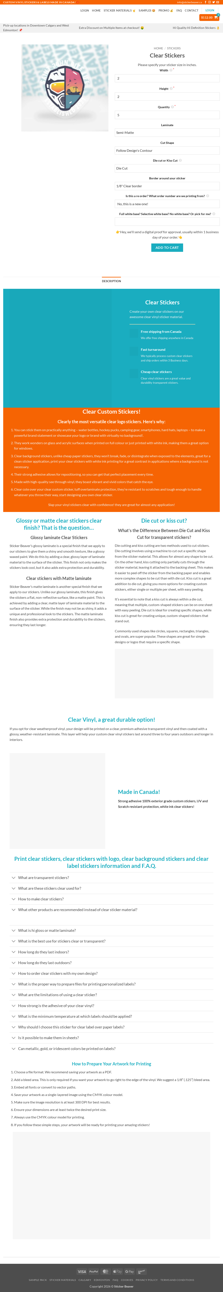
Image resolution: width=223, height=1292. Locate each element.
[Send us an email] (217, 2)
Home (96, 10)
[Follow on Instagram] (209, 2)
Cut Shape (167, 143)
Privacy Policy (147, 1280)
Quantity (166, 107)
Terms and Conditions (177, 1280)
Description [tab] (111, 281)
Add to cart (167, 247)
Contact (191, 10)
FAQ (179, 10)
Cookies (127, 1280)
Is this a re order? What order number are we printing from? (167, 196)
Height (166, 88)
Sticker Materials (63, 1280)
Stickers (174, 48)
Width (166, 70)
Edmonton (102, 1280)
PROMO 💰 (166, 10)
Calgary (85, 1280)
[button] (84, 10)
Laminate (167, 125)
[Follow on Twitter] (213, 2)
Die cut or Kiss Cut (167, 160)
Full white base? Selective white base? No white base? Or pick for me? (167, 214)
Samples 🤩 (147, 10)
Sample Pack (38, 1280)
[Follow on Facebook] (205, 2)
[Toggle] (14, 878)
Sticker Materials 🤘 (120, 10)
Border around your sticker (167, 178)
